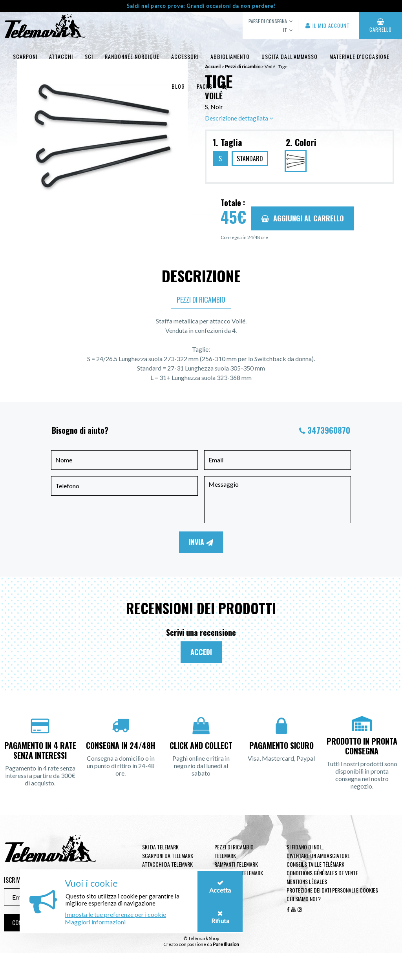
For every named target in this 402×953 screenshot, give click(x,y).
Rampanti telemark (236, 864)
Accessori (185, 56)
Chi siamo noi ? (304, 899)
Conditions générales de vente (322, 873)
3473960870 (328, 430)
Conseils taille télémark (315, 864)
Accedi (201, 652)
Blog (178, 86)
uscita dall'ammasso (289, 56)
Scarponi (25, 56)
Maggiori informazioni (95, 922)
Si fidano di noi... (305, 847)
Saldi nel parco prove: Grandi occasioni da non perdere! (201, 6)
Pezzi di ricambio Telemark (234, 851)
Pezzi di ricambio (201, 299)
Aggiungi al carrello (302, 218)
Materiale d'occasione (359, 56)
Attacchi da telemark (167, 864)
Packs (204, 86)
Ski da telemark (160, 847)
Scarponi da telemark (167, 855)
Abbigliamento (230, 56)
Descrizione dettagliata (239, 118)
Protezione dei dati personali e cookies (332, 890)
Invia (201, 542)
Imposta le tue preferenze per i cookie (115, 914)
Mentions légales (307, 881)
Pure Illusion (226, 944)
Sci (89, 56)
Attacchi (61, 56)
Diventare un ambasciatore (318, 855)
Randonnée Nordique (132, 56)
